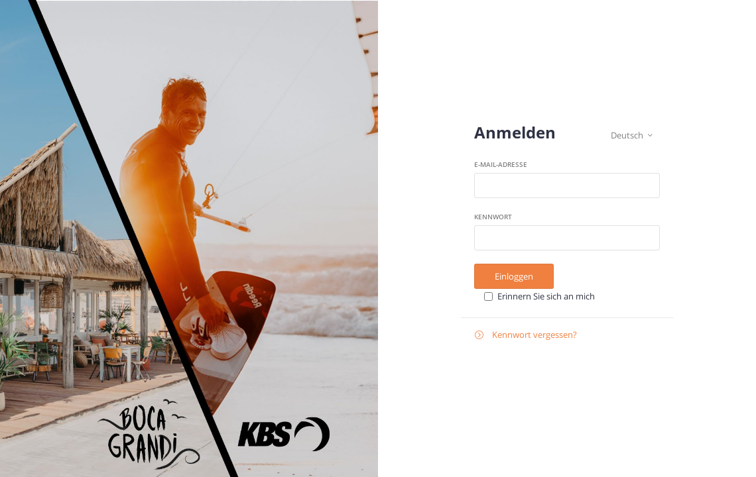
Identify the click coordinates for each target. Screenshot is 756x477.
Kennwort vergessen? (526, 335)
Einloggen (514, 276)
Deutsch (632, 135)
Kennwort (493, 216)
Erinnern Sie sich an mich (546, 296)
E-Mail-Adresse (500, 164)
